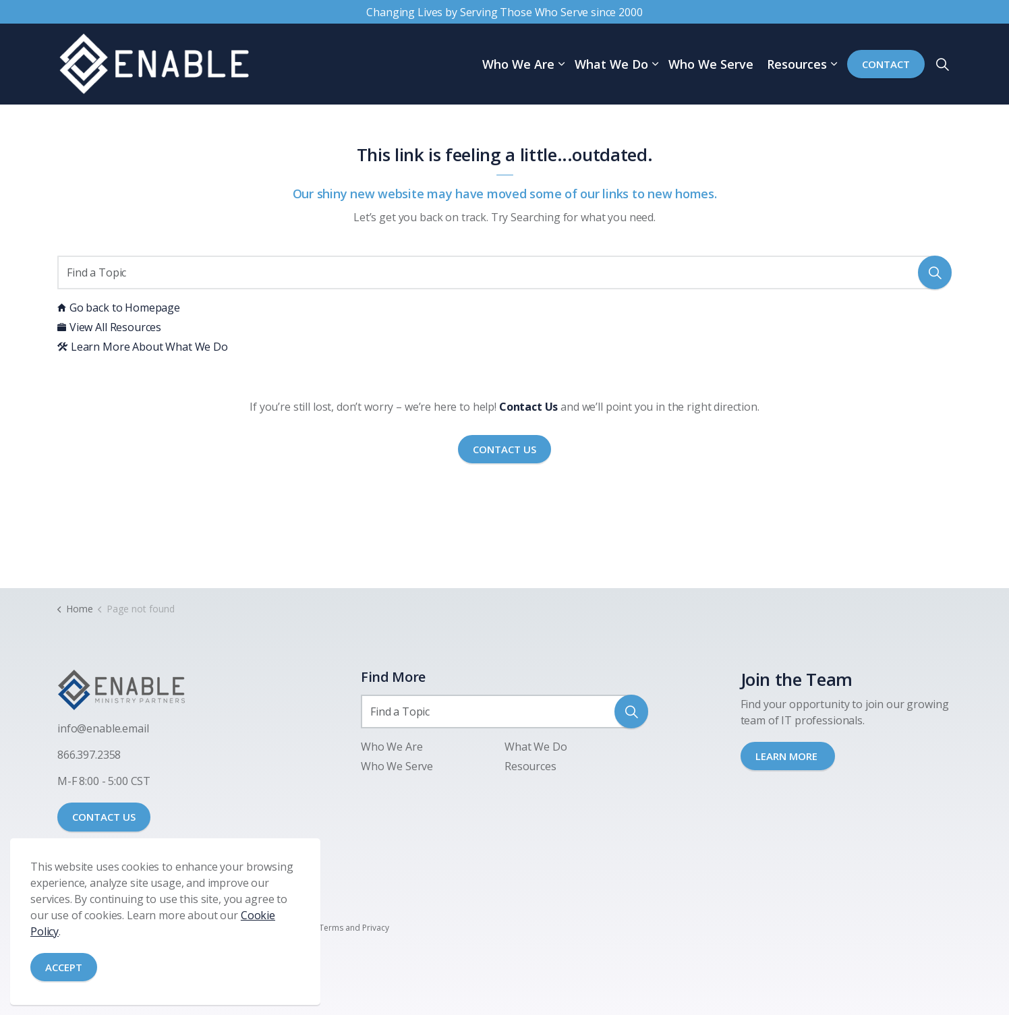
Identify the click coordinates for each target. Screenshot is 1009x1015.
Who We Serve (710, 64)
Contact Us (504, 449)
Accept (64, 967)
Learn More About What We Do (142, 346)
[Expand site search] (942, 64)
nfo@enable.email (104, 728)
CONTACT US (104, 816)
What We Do (611, 64)
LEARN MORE (787, 756)
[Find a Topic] (504, 272)
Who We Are (518, 64)
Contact (885, 64)
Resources (797, 64)
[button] (935, 272)
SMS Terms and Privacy (345, 927)
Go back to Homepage (118, 307)
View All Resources (109, 327)
